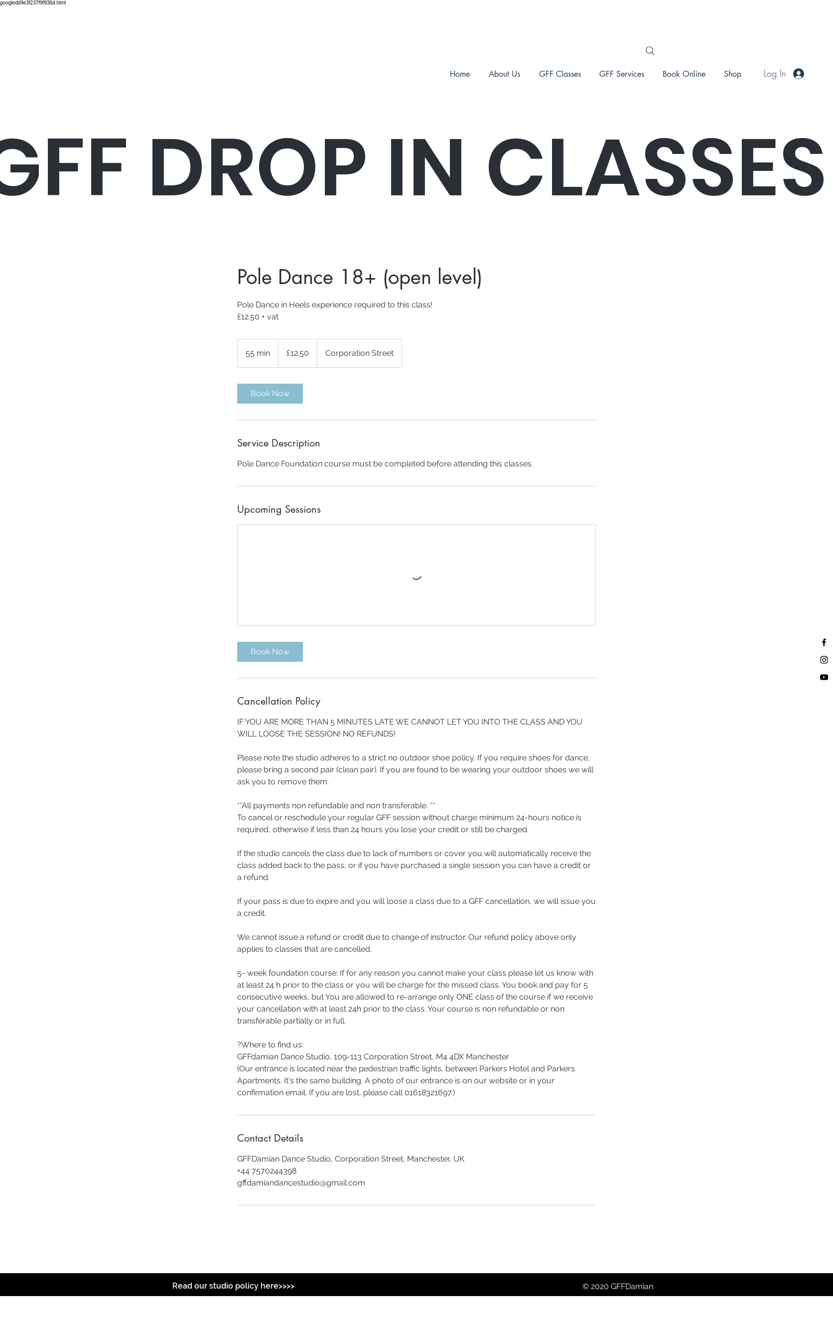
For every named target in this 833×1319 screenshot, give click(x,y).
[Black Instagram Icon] (824, 660)
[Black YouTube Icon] (824, 677)
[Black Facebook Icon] (824, 642)
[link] (270, 394)
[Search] (650, 50)
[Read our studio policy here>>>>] (233, 1286)
